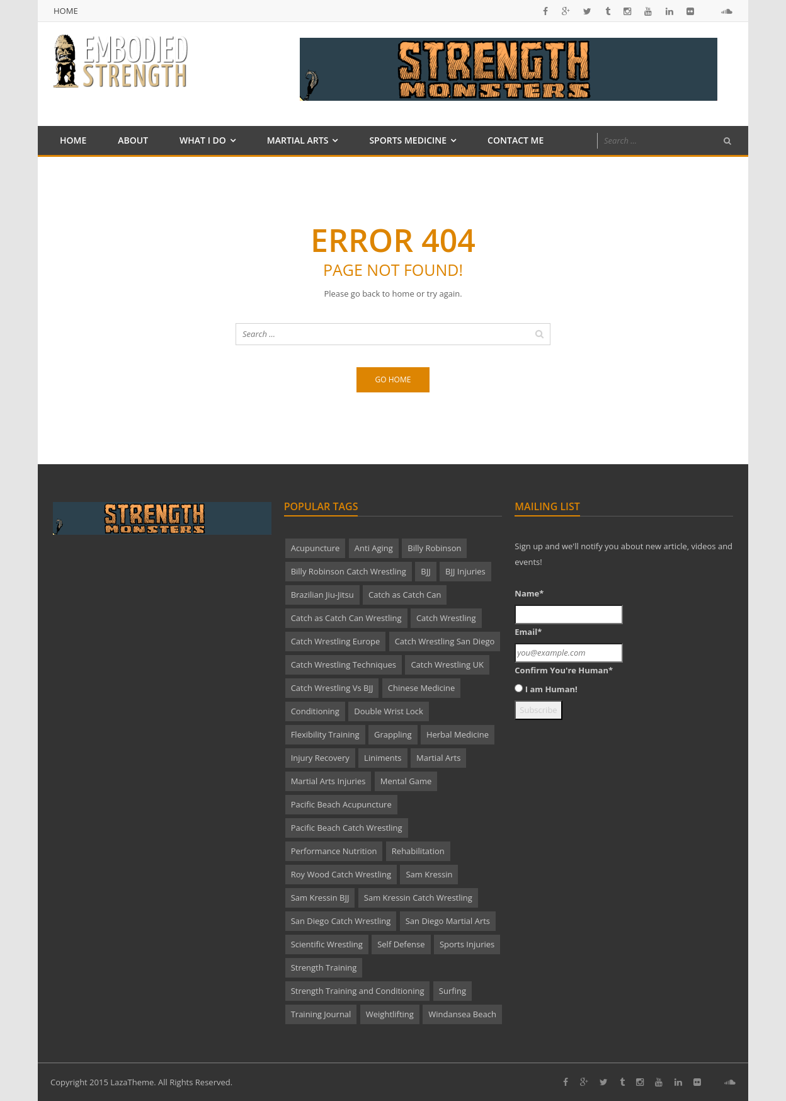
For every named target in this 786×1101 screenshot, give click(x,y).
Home (66, 10)
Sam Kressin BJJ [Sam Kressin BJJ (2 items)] (320, 897)
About (133, 140)
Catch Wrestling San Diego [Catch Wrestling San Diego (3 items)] (445, 641)
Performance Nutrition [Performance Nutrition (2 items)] (334, 851)
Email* (528, 631)
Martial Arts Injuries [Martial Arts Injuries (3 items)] (328, 781)
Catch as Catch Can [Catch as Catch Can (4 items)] (404, 594)
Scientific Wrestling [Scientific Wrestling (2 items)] (327, 944)
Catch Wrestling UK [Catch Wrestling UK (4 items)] (447, 664)
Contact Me (515, 140)
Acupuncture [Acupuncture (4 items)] (315, 548)
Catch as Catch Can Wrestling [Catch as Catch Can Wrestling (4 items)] (346, 618)
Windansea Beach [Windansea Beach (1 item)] (462, 1014)
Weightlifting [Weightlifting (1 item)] (390, 1014)
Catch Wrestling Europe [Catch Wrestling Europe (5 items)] (335, 641)
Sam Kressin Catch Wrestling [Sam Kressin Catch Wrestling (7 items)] (418, 897)
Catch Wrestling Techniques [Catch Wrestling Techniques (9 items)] (343, 664)
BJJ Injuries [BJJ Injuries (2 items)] (465, 571)
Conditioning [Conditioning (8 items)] (315, 711)
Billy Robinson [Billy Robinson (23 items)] (434, 548)
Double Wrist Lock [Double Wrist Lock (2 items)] (388, 711)
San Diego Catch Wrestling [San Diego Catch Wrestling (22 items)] (341, 921)
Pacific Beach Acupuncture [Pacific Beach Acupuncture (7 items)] (341, 804)
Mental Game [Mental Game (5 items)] (406, 781)
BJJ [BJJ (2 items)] (425, 571)
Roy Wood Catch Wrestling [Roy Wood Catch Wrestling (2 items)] (341, 874)
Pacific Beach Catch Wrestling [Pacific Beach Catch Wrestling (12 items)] (346, 827)
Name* (529, 593)
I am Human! (551, 689)
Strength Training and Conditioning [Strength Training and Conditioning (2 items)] (357, 990)
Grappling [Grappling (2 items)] (393, 734)
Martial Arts (298, 140)
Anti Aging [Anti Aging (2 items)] (374, 548)
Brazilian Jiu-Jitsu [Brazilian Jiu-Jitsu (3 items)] (322, 594)
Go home (393, 379)
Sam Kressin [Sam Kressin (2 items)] (429, 874)
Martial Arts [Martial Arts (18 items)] (438, 757)
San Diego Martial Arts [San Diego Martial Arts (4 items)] (448, 921)
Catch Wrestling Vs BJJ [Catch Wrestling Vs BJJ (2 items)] (332, 687)
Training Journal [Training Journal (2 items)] (321, 1014)
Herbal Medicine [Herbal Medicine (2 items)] (457, 734)
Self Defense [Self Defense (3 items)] (400, 944)
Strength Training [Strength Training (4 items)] (324, 967)
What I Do (202, 140)
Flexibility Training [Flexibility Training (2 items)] (325, 734)
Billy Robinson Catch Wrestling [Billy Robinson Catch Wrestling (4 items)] (348, 571)
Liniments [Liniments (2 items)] (382, 757)
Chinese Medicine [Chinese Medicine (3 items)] (421, 687)
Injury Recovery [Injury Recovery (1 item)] (320, 757)
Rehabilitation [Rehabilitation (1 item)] (418, 851)
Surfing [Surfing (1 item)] (452, 990)
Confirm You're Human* (564, 670)
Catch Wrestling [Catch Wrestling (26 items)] (446, 618)
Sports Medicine (408, 140)
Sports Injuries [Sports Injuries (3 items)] (467, 944)
